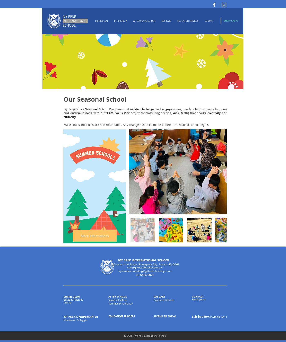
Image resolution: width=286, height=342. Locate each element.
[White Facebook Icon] (214, 5)
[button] (101, 21)
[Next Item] (219, 172)
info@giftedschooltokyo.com (145, 267)
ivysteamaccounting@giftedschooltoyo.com (145, 271)
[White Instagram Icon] (224, 5)
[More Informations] (95, 236)
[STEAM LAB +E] (231, 21)
